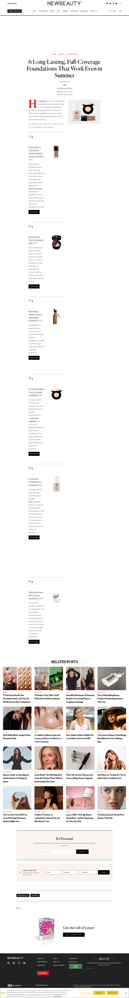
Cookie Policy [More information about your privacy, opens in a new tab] (57, 996)
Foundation (72, 54)
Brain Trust (56, 962)
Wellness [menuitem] (84, 11)
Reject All (99, 993)
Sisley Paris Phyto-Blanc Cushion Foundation (36, 595)
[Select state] (53, 872)
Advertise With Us (42, 962)
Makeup (61, 54)
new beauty (23, 895)
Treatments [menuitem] (43, 11)
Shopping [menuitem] (74, 11)
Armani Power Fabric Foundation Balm (36, 240)
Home (54, 54)
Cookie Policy (41, 965)
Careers (55, 958)
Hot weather (41, 101)
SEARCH (104, 872)
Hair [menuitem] (58, 11)
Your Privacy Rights (75, 966)
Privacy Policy (73, 962)
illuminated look (35, 188)
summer (35, 895)
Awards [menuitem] (65, 11)
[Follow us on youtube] (116, 3)
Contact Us (40, 958)
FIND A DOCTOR (14, 11)
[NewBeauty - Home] (64, 3)
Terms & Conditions (59, 965)
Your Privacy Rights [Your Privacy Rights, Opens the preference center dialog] (85, 993)
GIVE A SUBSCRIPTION (74, 935)
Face (68, 692)
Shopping (38, 692)
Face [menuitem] (34, 11)
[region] (64, 993)
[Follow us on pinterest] (110, 3)
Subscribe (12, 3)
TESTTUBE (111, 11)
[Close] (126, 993)
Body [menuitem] (52, 11)
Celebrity (7, 772)
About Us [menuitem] (94, 11)
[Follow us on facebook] (107, 3)
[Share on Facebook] (17, 908)
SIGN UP (82, 851)
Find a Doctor (73, 958)
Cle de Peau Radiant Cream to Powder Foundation (37, 392)
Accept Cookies (112, 993)
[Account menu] (121, 3)
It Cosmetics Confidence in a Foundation (35, 482)
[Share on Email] (20, 908)
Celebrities (102, 772)
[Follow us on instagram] (113, 3)
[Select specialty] (71, 872)
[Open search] (120, 11)
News (5, 692)
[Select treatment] (88, 872)
